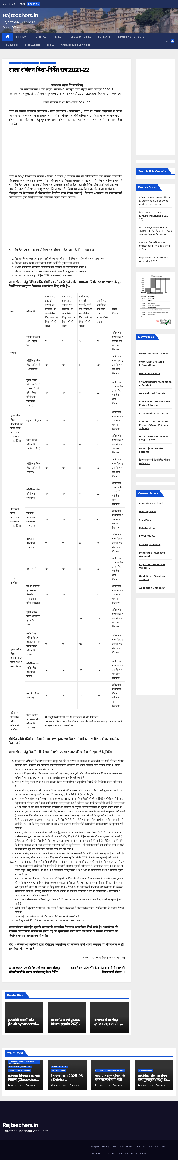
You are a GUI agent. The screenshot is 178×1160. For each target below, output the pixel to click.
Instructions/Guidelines (20, 1067)
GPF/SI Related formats (154, 353)
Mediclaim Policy (149, 373)
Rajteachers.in (20, 15)
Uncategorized (58, 1071)
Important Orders (131, 36)
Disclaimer (32, 45)
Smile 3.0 (12, 45)
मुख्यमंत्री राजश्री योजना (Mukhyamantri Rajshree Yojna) (22, 1024)
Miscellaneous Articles (19, 1071)
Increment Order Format (154, 413)
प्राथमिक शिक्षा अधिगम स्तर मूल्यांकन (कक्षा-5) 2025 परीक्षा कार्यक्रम (154, 246)
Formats (104, 36)
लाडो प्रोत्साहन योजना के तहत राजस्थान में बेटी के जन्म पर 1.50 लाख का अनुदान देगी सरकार (155, 231)
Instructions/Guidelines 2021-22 (24, 63)
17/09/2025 (17, 1085)
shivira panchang (60, 1067)
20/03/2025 (104, 1085)
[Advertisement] (67, 152)
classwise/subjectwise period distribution (22, 1062)
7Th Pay (41, 36)
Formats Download (151, 503)
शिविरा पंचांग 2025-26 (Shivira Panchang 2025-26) (154, 216)
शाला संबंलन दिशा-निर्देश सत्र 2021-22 (49, 69)
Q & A (50, 45)
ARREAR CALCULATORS (76, 45)
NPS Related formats (152, 393)
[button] (167, 40)
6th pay (21, 36)
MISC (58, 36)
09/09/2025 (60, 1085)
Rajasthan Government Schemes (110, 1071)
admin (30, 1085)
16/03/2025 (147, 1085)
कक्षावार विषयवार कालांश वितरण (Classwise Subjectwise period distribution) (154, 201)
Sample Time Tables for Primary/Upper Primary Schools (154, 425)
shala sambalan (48, 63)
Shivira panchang (150, 544)
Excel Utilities (80, 36)
